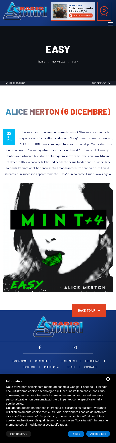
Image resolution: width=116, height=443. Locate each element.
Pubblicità (51, 367)
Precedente (15, 83)
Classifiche (43, 361)
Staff (71, 367)
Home (41, 61)
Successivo (101, 83)
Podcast (29, 367)
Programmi (19, 361)
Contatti (90, 367)
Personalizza (18, 433)
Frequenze (92, 361)
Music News (58, 61)
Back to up (89, 310)
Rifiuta (76, 433)
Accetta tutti (98, 433)
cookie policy (14, 403)
